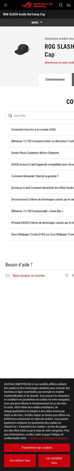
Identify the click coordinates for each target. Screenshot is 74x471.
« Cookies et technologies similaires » (48, 438)
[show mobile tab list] (37, 22)
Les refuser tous (19, 460)
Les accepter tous (54, 460)
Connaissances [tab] (55, 79)
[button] (5, 5)
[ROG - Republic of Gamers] (37, 5)
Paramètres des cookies (37, 447)
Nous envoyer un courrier (29, 275)
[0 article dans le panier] (68, 5)
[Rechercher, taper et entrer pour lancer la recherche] (60, 5)
